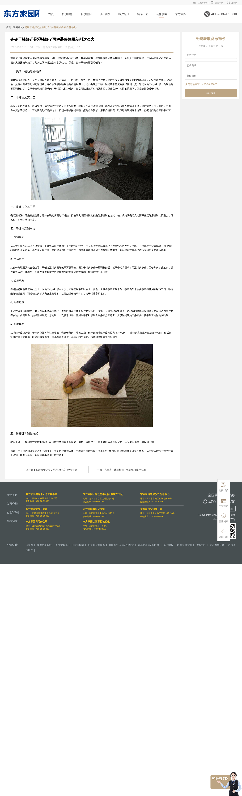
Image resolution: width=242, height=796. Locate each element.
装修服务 (67, 14)
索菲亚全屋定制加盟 (149, 545)
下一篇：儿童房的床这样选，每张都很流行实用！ (121, 469)
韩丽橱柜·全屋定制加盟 (121, 545)
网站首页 (12, 495)
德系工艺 (142, 14)
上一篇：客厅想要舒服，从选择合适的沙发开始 (51, 469)
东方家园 (180, 14)
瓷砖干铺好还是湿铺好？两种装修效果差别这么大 (51, 27)
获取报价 (211, 93)
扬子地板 (168, 545)
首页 (51, 14)
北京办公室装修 (96, 545)
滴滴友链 (201, 545)
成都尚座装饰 (44, 545)
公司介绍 (12, 503)
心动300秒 (200, 3)
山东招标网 (78, 545)
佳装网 (29, 545)
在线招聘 (12, 521)
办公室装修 (62, 545)
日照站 (232, 3)
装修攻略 (161, 14)
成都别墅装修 (217, 545)
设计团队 (105, 14)
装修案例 (86, 14)
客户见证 (123, 14)
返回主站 (217, 3)
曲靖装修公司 (184, 545)
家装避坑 (18, 27)
